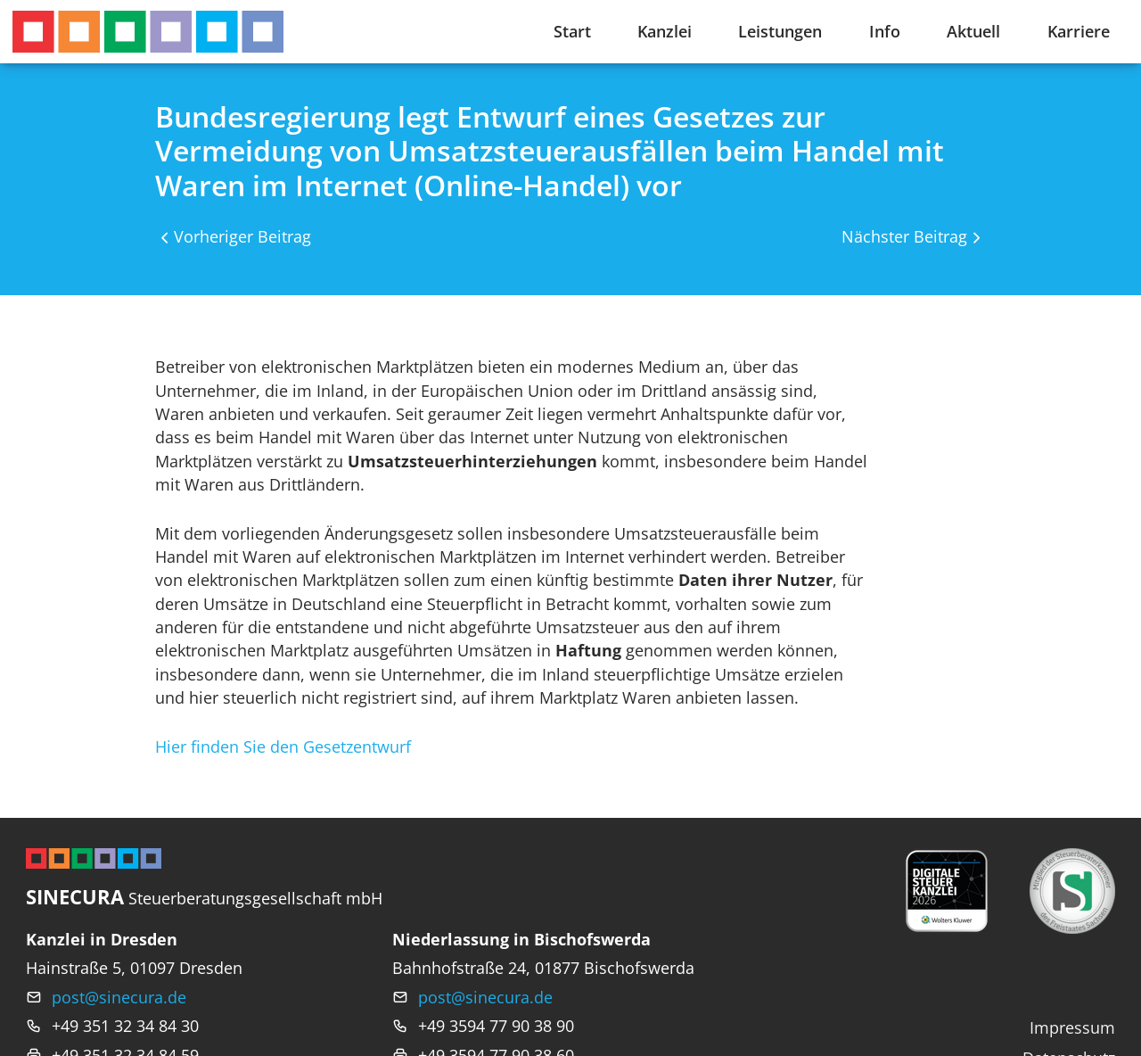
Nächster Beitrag (904, 236)
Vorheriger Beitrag (242, 236)
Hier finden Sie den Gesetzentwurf (283, 746)
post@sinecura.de (119, 997)
